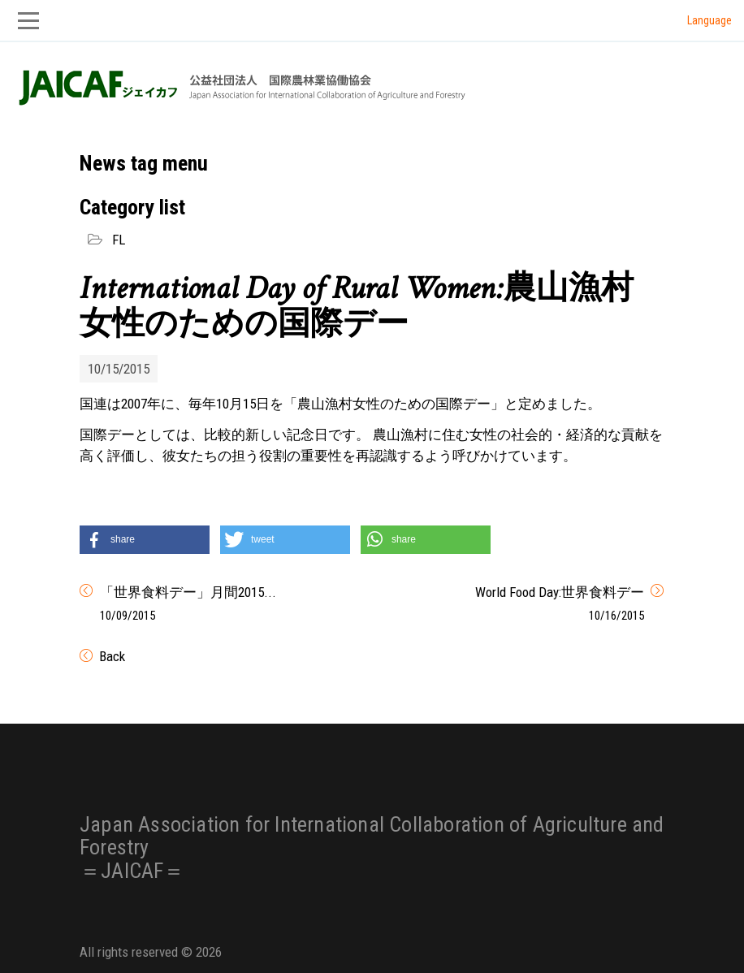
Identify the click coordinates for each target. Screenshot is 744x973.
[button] (145, 539)
